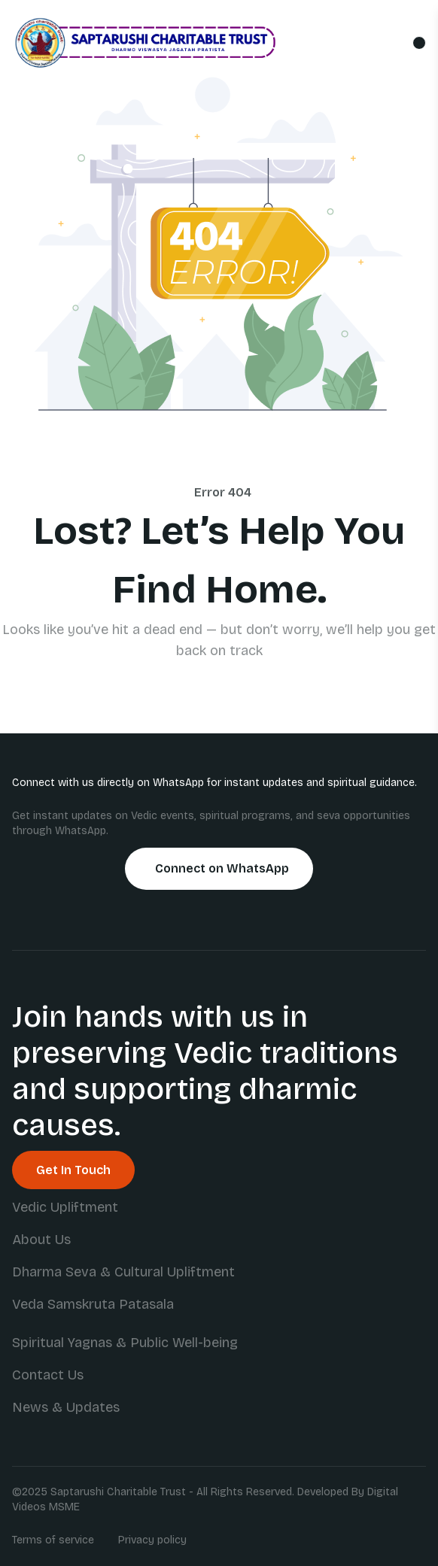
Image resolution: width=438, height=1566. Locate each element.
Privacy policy (152, 1540)
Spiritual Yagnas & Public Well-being (125, 1342)
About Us (41, 1239)
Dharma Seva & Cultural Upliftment (123, 1272)
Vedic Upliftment (65, 1207)
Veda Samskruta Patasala (93, 1304)
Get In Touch (73, 1170)
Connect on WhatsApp (222, 868)
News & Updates (66, 1407)
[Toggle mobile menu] (419, 43)
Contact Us (48, 1375)
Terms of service (53, 1540)
